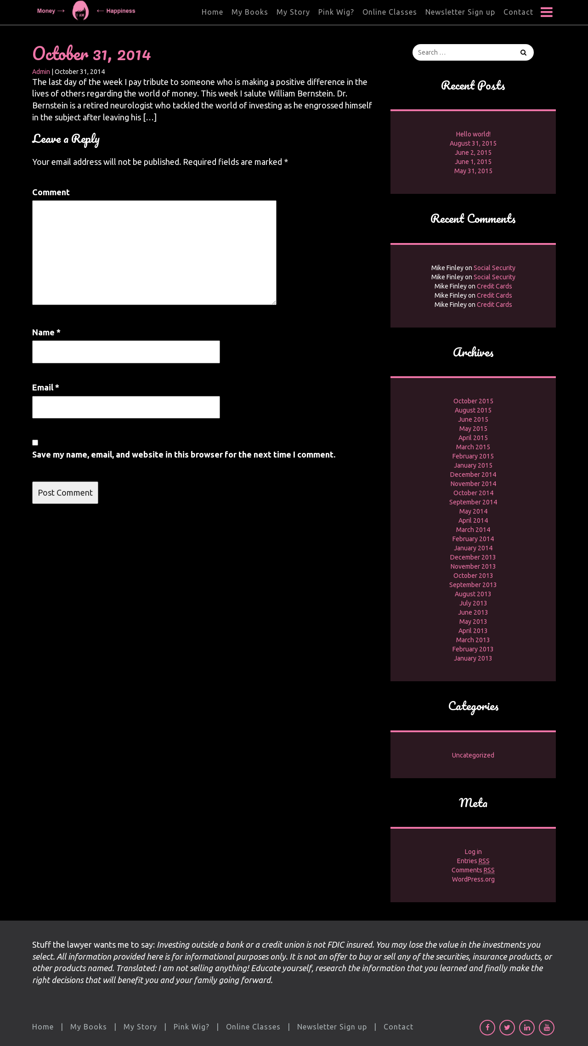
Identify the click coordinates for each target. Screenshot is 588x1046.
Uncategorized (473, 755)
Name (46, 332)
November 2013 (473, 566)
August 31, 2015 (473, 143)
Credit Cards (494, 286)
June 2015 (473, 419)
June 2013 (473, 612)
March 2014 (473, 529)
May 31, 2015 (473, 171)
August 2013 (473, 594)
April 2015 (473, 437)
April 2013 (473, 630)
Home (212, 12)
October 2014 (473, 493)
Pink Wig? (336, 12)
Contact (518, 12)
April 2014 (473, 520)
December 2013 (473, 557)
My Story (293, 12)
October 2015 (473, 401)
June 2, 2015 (473, 152)
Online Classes (389, 12)
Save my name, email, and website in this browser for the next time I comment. (183, 454)
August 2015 (473, 410)
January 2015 (473, 465)
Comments (473, 870)
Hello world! (473, 134)
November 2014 (473, 483)
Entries (473, 861)
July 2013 (473, 603)
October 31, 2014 (91, 53)
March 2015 (473, 447)
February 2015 (473, 456)
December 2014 (473, 474)
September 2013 (473, 584)
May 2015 (473, 428)
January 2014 (473, 548)
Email (45, 387)
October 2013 (473, 575)
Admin (41, 71)
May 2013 (473, 621)
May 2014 (473, 511)
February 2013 (473, 649)
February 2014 (473, 539)
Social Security (494, 267)
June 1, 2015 (473, 161)
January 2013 (473, 658)
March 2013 (473, 640)
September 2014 (473, 502)
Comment (51, 192)
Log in (473, 851)
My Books (250, 12)
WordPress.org (473, 879)
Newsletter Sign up (460, 12)
